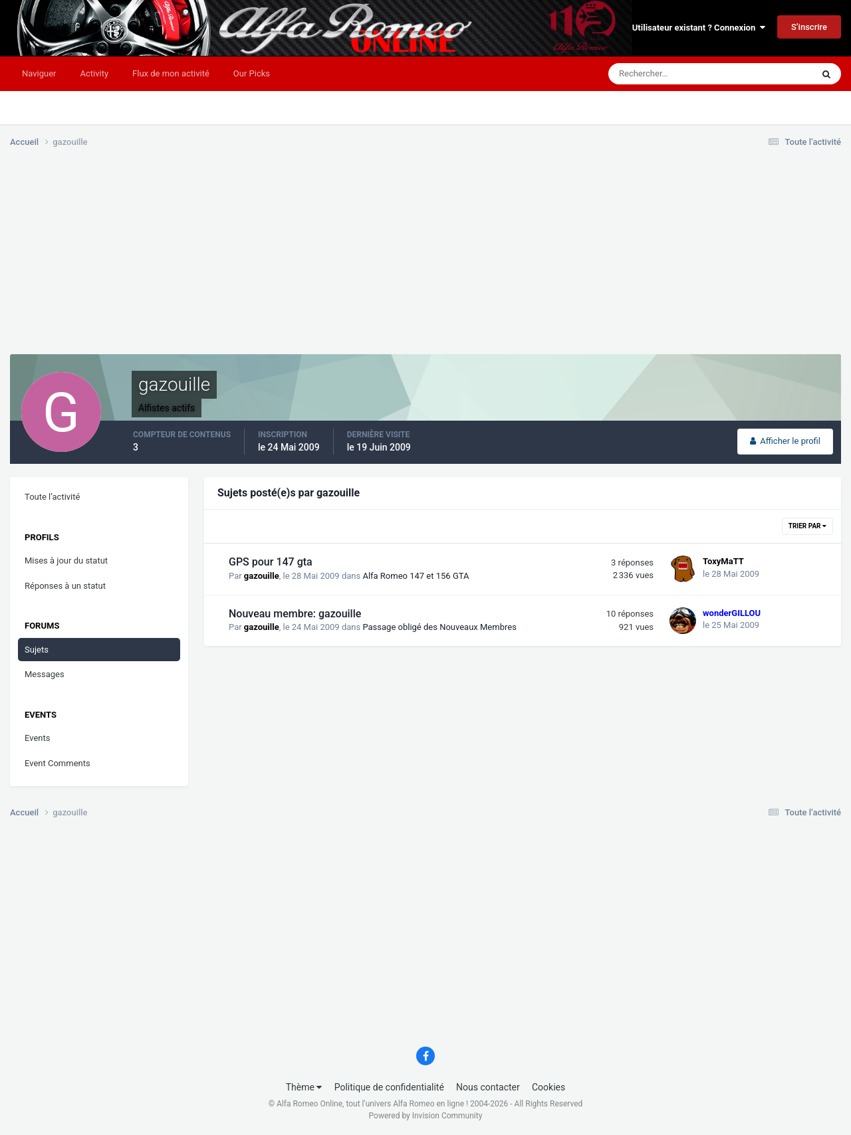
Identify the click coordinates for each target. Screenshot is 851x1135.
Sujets (37, 650)
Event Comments (57, 763)
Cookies (548, 1087)
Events (37, 738)
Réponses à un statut (65, 586)
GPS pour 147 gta (270, 562)
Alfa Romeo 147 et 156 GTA (415, 576)
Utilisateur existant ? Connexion (698, 28)
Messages (44, 674)
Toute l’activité (52, 497)
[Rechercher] (669, 73)
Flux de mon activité (170, 73)
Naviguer (39, 73)
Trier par (807, 526)
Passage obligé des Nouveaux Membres (439, 627)
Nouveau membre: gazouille (295, 613)
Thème (304, 1087)
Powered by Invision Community (426, 1115)
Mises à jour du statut (66, 561)
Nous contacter (488, 1087)
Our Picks (251, 73)
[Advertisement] (252, 261)
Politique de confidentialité (389, 1087)
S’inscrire (809, 27)
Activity (94, 73)
